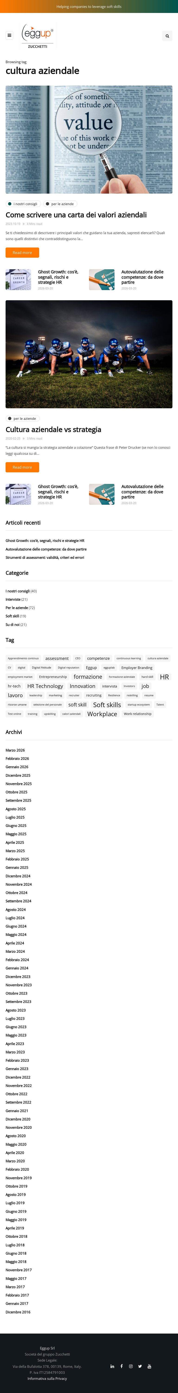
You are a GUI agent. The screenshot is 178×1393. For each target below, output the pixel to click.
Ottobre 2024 (16, 892)
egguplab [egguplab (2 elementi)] (109, 667)
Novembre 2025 (19, 783)
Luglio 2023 (15, 1018)
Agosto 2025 (16, 809)
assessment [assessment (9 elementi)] (57, 658)
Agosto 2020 (16, 1135)
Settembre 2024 (18, 901)
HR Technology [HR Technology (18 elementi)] (45, 686)
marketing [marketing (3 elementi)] (55, 695)
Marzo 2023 (15, 1052)
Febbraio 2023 (17, 1060)
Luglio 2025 (15, 817)
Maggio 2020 (16, 1144)
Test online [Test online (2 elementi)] (14, 713)
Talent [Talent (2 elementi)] (160, 704)
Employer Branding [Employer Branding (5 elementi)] (136, 667)
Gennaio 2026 (17, 767)
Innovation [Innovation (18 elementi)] (82, 686)
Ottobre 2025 (16, 792)
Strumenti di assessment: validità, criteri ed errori (45, 557)
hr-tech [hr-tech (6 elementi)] (14, 686)
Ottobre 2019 (16, 1186)
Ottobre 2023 (16, 993)
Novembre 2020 (19, 1127)
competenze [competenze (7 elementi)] (98, 658)
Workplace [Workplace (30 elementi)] (102, 713)
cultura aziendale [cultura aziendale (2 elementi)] (158, 658)
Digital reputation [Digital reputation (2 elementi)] (68, 667)
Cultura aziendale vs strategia (53, 429)
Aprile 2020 (15, 1152)
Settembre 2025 (18, 800)
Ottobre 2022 (16, 1094)
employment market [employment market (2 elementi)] (20, 676)
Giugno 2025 (16, 825)
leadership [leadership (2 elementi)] (35, 695)
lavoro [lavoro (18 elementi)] (15, 695)
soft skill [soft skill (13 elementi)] (77, 704)
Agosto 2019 (16, 1194)
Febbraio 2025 (17, 859)
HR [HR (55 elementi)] (164, 676)
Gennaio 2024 (17, 968)
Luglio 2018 (15, 1245)
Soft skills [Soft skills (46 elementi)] (107, 704)
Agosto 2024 (16, 909)
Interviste (13, 599)
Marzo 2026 (15, 750)
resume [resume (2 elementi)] (148, 695)
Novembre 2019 (19, 1178)
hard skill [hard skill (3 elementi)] (147, 677)
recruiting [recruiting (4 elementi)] (94, 695)
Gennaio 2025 (17, 867)
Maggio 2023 (16, 1035)
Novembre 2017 (19, 1270)
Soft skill (12, 616)
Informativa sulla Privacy (47, 1378)
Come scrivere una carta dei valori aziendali (76, 215)
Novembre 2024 (19, 884)
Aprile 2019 (15, 1228)
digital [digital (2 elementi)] (21, 667)
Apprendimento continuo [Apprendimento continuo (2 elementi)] (23, 658)
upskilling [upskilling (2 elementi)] (50, 713)
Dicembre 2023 (18, 976)
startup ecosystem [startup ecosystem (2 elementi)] (139, 704)
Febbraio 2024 (17, 959)
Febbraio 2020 (17, 1169)
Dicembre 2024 (18, 876)
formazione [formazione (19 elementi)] (88, 676)
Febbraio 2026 (17, 758)
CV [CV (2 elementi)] (9, 667)
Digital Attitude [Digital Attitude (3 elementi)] (41, 667)
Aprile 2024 (15, 943)
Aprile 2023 (15, 1043)
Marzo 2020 (15, 1161)
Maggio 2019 (16, 1219)
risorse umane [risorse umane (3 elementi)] (17, 704)
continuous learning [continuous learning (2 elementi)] (129, 658)
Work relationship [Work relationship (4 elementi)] (138, 714)
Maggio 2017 (16, 1278)
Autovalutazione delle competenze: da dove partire (142, 277)
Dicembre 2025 (18, 775)
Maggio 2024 (16, 934)
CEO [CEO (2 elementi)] (77, 658)
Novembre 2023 (19, 985)
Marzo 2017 (15, 1287)
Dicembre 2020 (18, 1119)
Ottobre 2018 (16, 1236)
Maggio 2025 (16, 834)
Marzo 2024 (15, 951)
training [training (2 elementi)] (32, 713)
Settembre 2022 (18, 1102)
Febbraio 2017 (17, 1295)
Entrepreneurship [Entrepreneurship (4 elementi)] (53, 677)
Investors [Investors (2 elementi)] (129, 686)
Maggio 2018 (16, 1261)
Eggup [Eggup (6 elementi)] (91, 667)
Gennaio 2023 (17, 1068)
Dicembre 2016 (18, 1312)
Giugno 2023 (16, 1027)
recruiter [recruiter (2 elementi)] (74, 695)
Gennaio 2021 (17, 1110)
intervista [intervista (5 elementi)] (109, 686)
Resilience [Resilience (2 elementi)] (114, 695)
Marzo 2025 (15, 850)
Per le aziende (17, 607)
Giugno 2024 (16, 926)
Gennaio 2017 (17, 1303)
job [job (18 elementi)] (145, 686)
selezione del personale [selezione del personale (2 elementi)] (47, 704)
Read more (22, 252)
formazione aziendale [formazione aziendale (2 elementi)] (122, 676)
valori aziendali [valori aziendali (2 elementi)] (71, 713)
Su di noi (12, 624)
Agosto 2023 (16, 1010)
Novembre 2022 (19, 1085)
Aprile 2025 (15, 842)
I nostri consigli (18, 591)
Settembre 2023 (18, 1001)
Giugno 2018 (16, 1253)
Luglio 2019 (15, 1203)
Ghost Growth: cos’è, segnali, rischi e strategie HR (58, 277)
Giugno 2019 (16, 1211)
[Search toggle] (167, 36)
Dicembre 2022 (18, 1077)
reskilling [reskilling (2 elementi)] (132, 695)
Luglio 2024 (15, 918)
